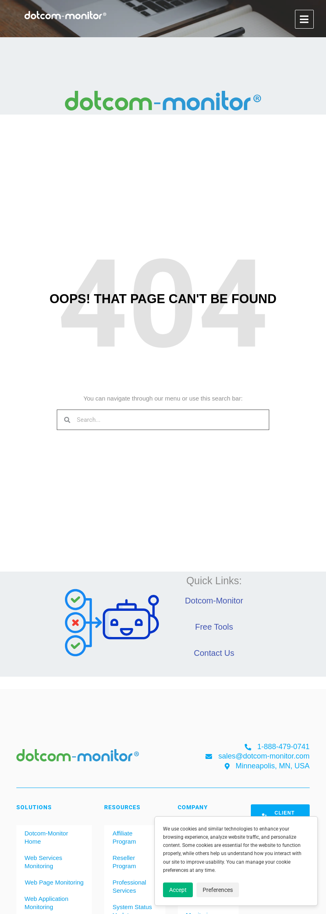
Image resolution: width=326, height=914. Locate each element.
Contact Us (214, 652)
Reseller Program (124, 861)
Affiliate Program (124, 837)
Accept (178, 890)
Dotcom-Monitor (214, 600)
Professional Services (129, 886)
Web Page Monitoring (54, 882)
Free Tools (214, 626)
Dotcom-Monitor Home (46, 837)
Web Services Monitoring (43, 861)
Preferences (218, 890)
